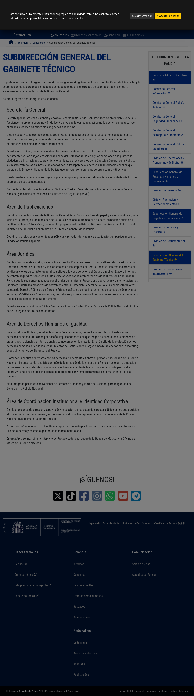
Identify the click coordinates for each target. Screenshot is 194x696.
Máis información (142, 15)
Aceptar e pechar (168, 15)
